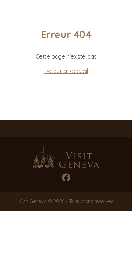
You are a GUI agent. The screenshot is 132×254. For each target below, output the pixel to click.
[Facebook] (66, 177)
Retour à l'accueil (66, 70)
